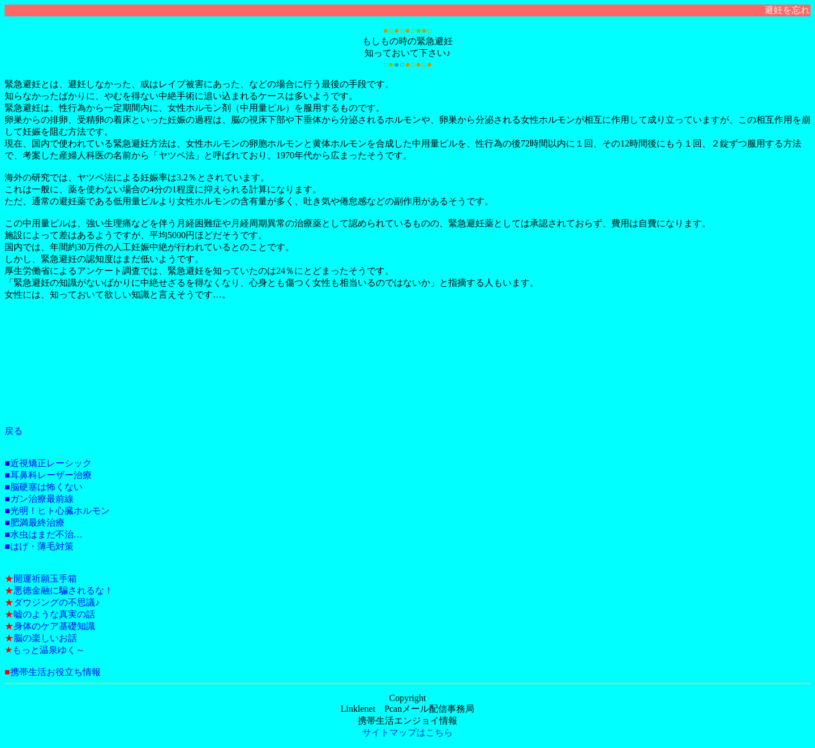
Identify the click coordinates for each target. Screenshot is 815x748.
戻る (14, 431)
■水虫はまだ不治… (44, 534)
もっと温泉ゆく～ (48, 650)
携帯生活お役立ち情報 (55, 672)
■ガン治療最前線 (39, 499)
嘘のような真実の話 (54, 614)
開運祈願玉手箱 (45, 578)
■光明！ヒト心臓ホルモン (57, 510)
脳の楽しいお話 (45, 638)
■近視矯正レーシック (48, 463)
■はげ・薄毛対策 (39, 546)
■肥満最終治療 (35, 522)
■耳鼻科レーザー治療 (48, 475)
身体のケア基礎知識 (54, 626)
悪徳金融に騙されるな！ (63, 590)
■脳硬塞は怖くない (44, 487)
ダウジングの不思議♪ (57, 602)
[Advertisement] (55, 372)
